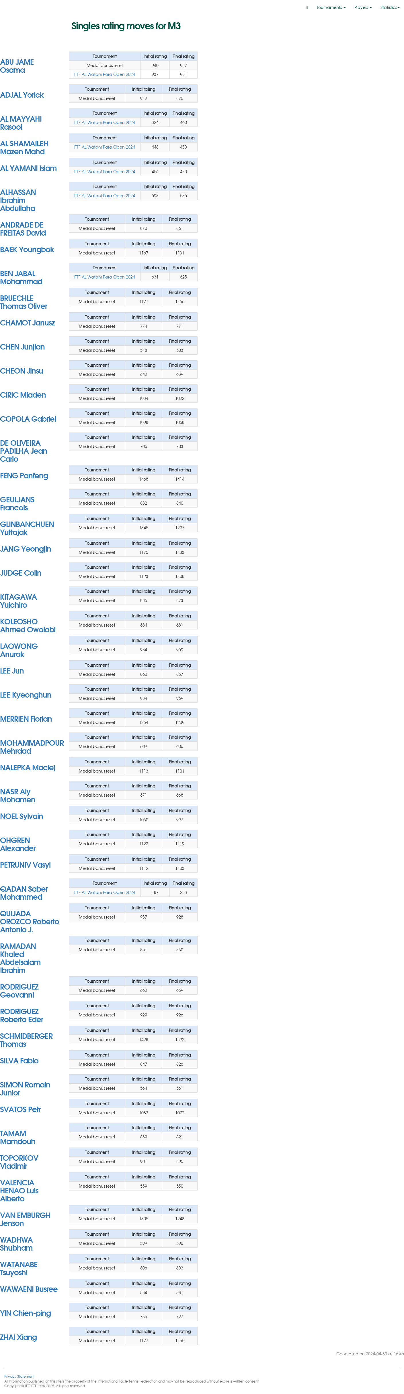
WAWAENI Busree (29, 1288)
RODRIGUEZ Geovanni (19, 990)
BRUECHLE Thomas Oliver (23, 301)
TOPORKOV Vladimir (19, 1161)
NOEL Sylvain (21, 815)
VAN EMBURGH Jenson (25, 1218)
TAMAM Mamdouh (17, 1136)
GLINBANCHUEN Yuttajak (27, 527)
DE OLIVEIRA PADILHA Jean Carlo (23, 450)
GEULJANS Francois (17, 503)
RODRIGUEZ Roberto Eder (21, 1014)
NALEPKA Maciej (27, 767)
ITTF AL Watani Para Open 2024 (104, 74)
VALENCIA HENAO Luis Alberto (19, 1190)
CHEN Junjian (22, 346)
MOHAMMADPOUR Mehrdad (32, 746)
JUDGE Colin (20, 572)
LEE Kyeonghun (25, 694)
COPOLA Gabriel (28, 418)
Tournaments (331, 7)
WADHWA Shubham (16, 1243)
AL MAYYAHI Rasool (21, 122)
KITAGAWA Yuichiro (18, 600)
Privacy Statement (19, 1376)
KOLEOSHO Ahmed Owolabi (27, 625)
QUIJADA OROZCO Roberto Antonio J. (29, 921)
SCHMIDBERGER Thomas (26, 1039)
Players (363, 7)
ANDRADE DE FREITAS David (23, 228)
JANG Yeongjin (25, 548)
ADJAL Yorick (22, 94)
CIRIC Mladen (23, 394)
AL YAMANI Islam (28, 167)
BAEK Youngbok (27, 248)
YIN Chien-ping (25, 1312)
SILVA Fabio (19, 1060)
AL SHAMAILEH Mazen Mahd (24, 147)
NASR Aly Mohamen (17, 795)
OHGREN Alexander (17, 843)
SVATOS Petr (20, 1108)
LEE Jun (12, 670)
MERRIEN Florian (26, 718)
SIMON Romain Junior (25, 1088)
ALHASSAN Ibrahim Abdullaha (18, 199)
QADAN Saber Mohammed (24, 892)
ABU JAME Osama (17, 65)
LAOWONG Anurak (19, 649)
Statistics (390, 7)
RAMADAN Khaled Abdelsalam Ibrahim (20, 957)
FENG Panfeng (24, 475)
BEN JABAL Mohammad (21, 277)
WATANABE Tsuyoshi (19, 1267)
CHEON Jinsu (21, 370)
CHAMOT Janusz (27, 322)
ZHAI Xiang (18, 1336)
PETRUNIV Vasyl (25, 864)
